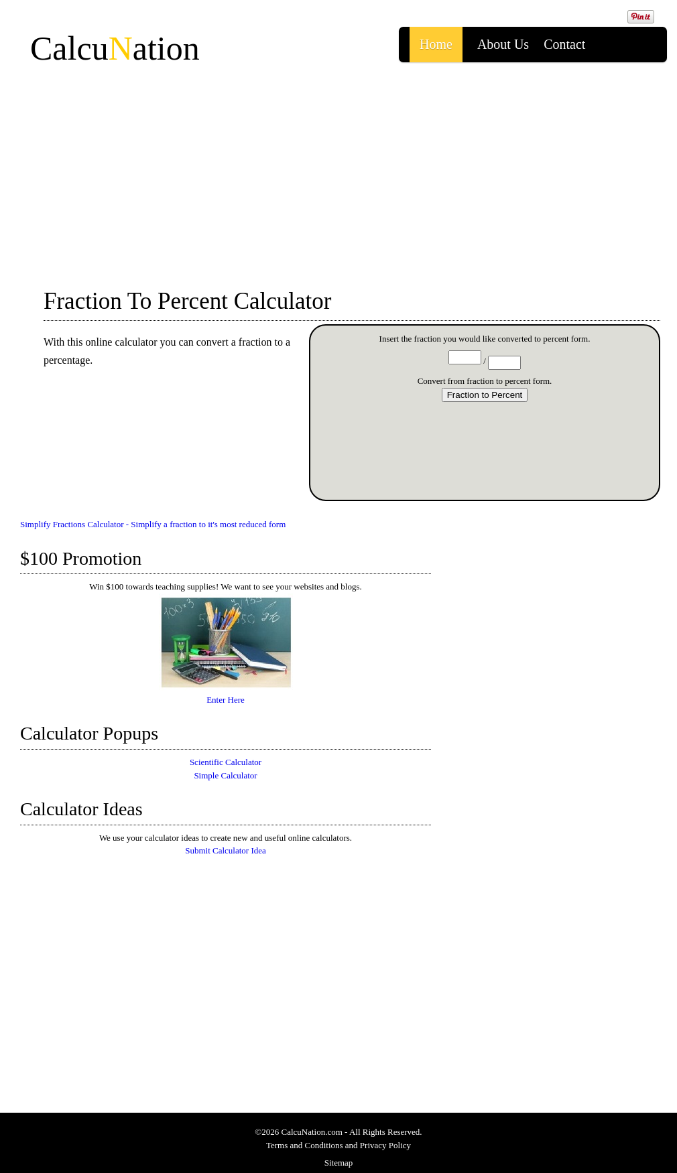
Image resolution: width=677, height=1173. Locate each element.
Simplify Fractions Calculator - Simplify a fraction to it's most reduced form (153, 524)
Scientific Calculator (225, 762)
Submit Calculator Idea (225, 850)
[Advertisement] (339, 171)
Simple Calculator (225, 775)
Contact (564, 44)
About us (503, 44)
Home (436, 44)
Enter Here (226, 695)
